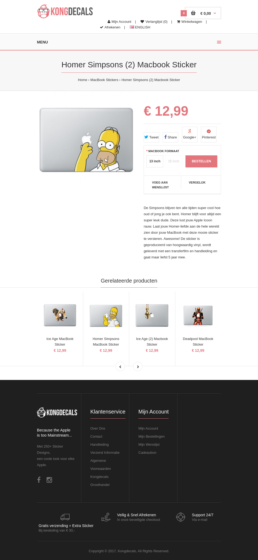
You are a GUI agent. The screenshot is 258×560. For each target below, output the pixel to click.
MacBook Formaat (163, 151)
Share (170, 137)
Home (82, 80)
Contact (96, 436)
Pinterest (208, 134)
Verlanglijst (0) (154, 22)
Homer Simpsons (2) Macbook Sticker (151, 80)
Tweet (151, 137)
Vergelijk (197, 182)
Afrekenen (110, 27)
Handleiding (99, 444)
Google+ (189, 134)
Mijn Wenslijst (149, 444)
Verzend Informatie (105, 453)
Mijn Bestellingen (151, 436)
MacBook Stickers (104, 80)
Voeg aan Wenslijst (160, 185)
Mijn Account (119, 22)
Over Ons (97, 428)
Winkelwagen (189, 22)
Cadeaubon (147, 453)
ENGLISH (140, 27)
